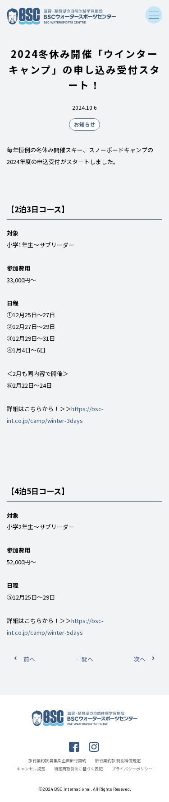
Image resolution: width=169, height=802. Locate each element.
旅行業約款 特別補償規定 (118, 761)
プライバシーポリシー (132, 769)
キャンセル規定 (31, 769)
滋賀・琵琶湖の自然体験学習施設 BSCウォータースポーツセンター (62, 16)
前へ (29, 659)
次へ (140, 659)
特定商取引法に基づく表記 (78, 769)
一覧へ (84, 659)
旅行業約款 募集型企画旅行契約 (57, 761)
